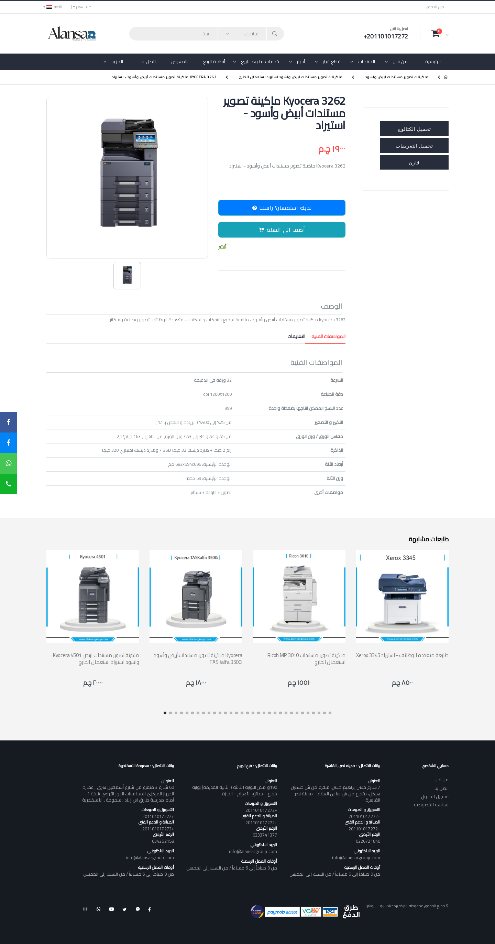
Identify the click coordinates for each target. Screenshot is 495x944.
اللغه (54, 6)
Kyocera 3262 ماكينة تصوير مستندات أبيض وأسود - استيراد (164, 77)
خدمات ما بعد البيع (260, 61)
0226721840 (368, 841)
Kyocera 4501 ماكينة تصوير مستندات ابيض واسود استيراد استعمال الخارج (96, 658)
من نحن (400, 61)
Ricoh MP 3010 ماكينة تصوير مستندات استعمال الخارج (306, 658)
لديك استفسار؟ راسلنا (282, 208)
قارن (414, 162)
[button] (440, 33)
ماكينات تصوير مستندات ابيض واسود (397, 77)
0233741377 (265, 835)
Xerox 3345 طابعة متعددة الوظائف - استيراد (402, 655)
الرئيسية (433, 61)
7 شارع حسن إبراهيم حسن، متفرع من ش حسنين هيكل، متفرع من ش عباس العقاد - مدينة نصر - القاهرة (335, 793)
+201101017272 (364, 816)
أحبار (301, 61)
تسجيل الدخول (437, 7)
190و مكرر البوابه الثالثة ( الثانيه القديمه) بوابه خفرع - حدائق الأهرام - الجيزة (234, 790)
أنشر (222, 247)
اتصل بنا (148, 61)
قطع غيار (331, 61)
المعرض (179, 61)
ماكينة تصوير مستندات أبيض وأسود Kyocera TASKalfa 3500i (198, 658)
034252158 (163, 841)
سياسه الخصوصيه (431, 805)
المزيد (117, 61)
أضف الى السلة (281, 230)
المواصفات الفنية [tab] (325, 336)
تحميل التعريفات (414, 145)
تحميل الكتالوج (414, 128)
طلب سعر (83, 6)
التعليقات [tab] (296, 336)
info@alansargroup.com (356, 857)
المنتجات (366, 61)
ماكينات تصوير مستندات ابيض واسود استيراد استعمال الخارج (291, 77)
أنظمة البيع (214, 61)
